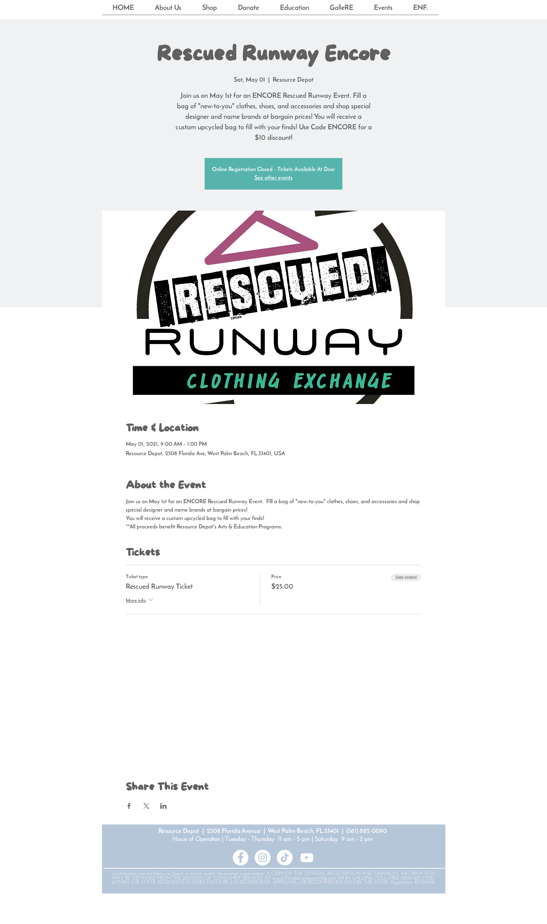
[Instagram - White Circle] (263, 857)
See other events (273, 178)
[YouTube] (307, 857)
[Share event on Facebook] (129, 806)
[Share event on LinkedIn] (163, 806)
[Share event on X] (146, 806)
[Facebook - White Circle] (240, 857)
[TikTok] (285, 857)
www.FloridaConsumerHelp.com (304, 878)
